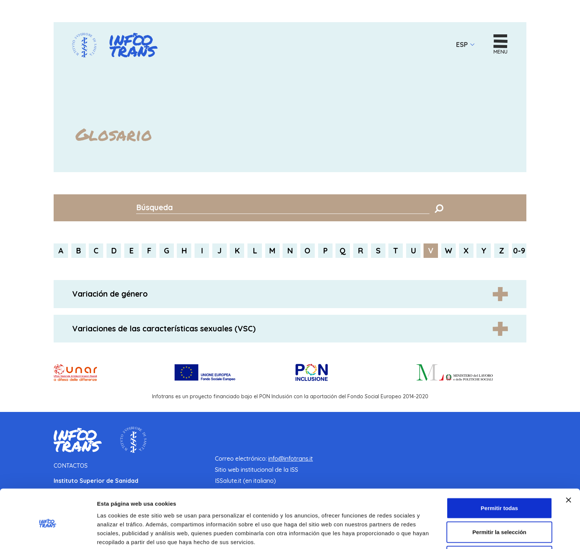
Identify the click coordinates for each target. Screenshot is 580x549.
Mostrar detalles (400, 534)
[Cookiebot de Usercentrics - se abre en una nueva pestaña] (48, 534)
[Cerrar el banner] (568, 468)
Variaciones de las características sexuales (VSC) (164, 328)
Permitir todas (499, 476)
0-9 (519, 251)
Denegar (499, 525)
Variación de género (110, 294)
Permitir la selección (499, 501)
